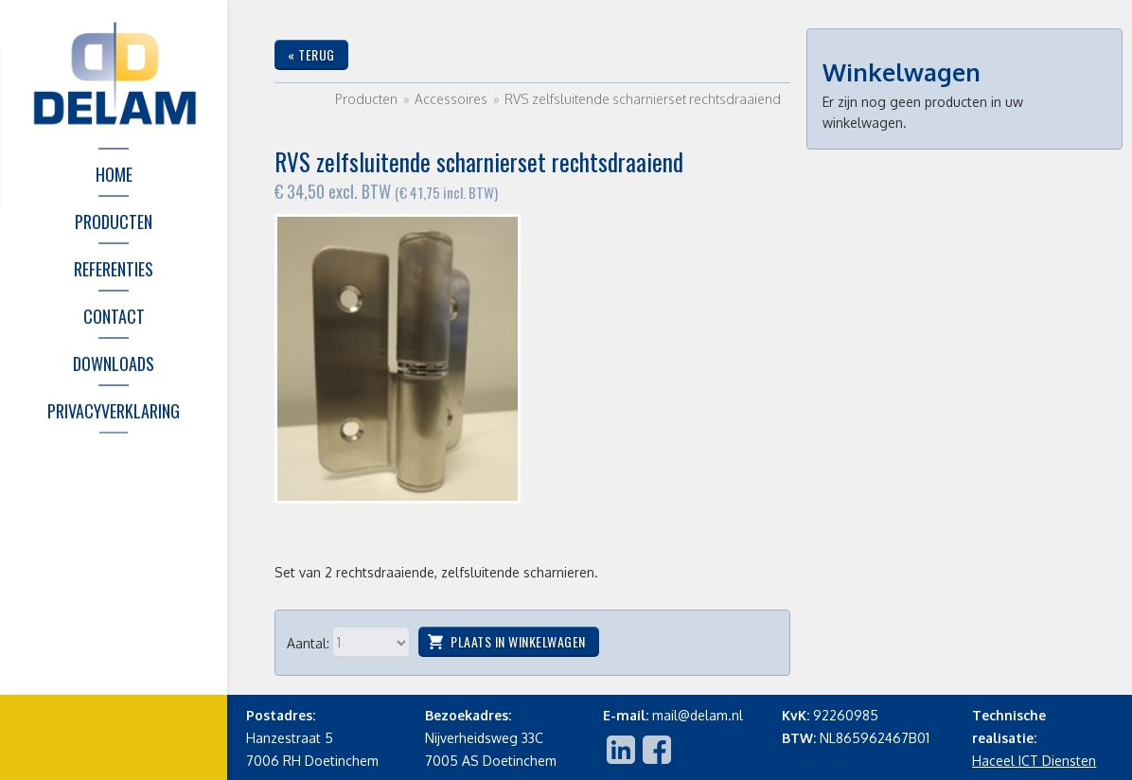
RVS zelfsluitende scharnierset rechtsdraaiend (642, 99)
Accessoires (452, 99)
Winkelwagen (901, 72)
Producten (366, 99)
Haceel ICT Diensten (1034, 761)
